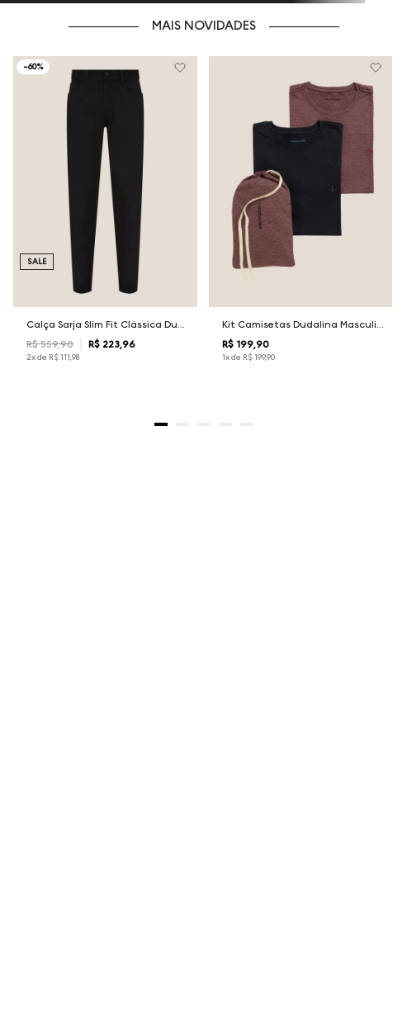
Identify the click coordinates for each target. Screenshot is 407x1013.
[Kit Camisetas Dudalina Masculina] (301, 223)
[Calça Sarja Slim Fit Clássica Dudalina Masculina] (105, 223)
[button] (161, 424)
